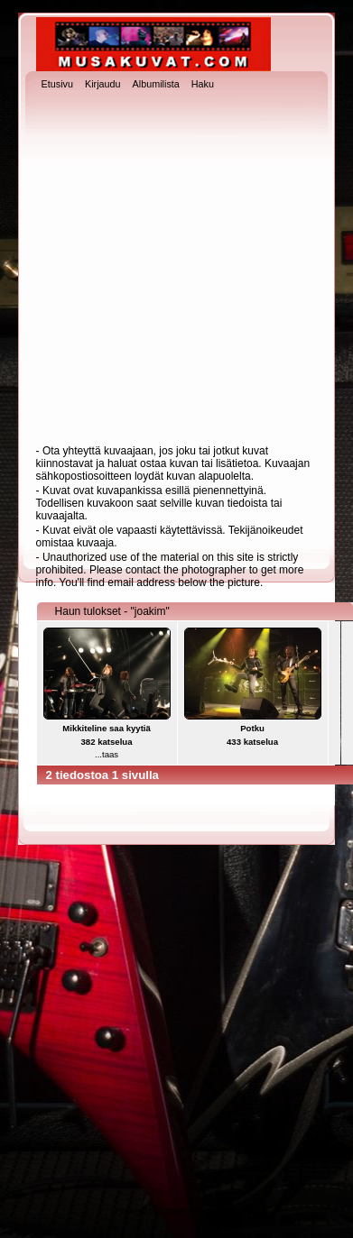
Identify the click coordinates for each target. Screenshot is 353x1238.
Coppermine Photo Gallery (207, 1210)
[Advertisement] (170, 269)
